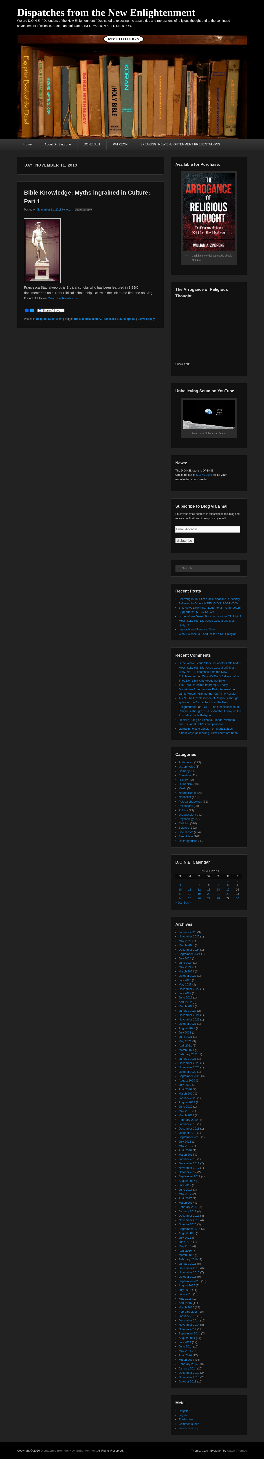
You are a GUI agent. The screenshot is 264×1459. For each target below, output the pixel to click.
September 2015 (189, 1281)
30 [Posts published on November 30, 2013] (237, 898)
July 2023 (185, 980)
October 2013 (187, 1381)
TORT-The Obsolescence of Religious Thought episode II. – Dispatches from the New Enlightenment (209, 702)
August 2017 (187, 1181)
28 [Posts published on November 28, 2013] (218, 898)
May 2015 (185, 1298)
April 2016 (185, 1250)
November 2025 (189, 936)
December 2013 (189, 1372)
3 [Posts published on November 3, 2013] (180, 885)
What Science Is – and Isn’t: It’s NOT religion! (208, 634)
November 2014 (189, 1324)
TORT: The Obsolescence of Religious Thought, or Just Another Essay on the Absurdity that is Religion (210, 711)
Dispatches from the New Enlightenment (106, 12)
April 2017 (185, 1198)
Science (184, 827)
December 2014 (189, 1320)
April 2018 (185, 1150)
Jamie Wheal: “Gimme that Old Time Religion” (208, 693)
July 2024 (185, 958)
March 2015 (186, 1307)
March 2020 (186, 1093)
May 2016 (185, 1246)
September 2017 (189, 1176)
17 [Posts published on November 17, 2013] (180, 893)
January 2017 (187, 1211)
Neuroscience (188, 792)
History (183, 779)
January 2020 (187, 1098)
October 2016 (187, 1224)
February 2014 (188, 1364)
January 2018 (187, 1159)
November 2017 (189, 1167)
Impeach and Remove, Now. (197, 629)
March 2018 (186, 1154)
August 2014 (187, 1338)
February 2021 (188, 1054)
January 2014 (187, 1368)
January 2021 (187, 1058)
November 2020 (189, 1067)
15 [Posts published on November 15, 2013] (227, 889)
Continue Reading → (63, 298)
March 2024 (186, 971)
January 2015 (187, 1316)
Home (27, 144)
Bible (77, 318)
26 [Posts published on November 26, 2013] (199, 898)
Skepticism (55, 318)
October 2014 (187, 1329)
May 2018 (185, 1145)
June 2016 (185, 1242)
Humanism (186, 784)
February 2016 (188, 1259)
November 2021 (189, 1019)
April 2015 (185, 1303)
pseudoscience (188, 814)
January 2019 (187, 1124)
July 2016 (185, 1237)
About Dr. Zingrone (57, 144)
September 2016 (189, 1229)
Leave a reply (83, 209)
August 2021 (187, 1028)
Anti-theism (186, 762)
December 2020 (189, 1063)
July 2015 (185, 1290)
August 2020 (187, 1080)
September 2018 (189, 1137)
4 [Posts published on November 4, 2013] (190, 885)
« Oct (178, 902)
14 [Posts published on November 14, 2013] (218, 889)
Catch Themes (237, 1450)
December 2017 (189, 1163)
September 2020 (189, 1076)
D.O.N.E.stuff (204, 474)
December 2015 (189, 1268)
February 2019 (188, 1119)
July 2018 (185, 1141)
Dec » (187, 902)
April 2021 (185, 1045)
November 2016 (189, 1220)
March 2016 (186, 1255)
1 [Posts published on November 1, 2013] (228, 880)
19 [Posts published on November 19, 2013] (199, 893)
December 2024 (189, 949)
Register (184, 1411)
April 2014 (185, 1355)
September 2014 (189, 1333)
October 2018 (187, 1132)
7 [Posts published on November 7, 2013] (218, 885)
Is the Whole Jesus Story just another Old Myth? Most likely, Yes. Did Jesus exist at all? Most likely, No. (210, 621)
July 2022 (185, 993)
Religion (41, 318)
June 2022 (185, 997)
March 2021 (186, 1050)
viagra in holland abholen (195, 728)
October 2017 (187, 1172)
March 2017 (186, 1202)
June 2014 (185, 1346)
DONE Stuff (92, 144)
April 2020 (185, 1089)
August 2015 (187, 1285)
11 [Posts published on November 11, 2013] (189, 889)
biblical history (91, 318)
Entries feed (186, 1419)
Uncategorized (188, 840)
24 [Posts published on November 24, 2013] (180, 898)
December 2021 (189, 1015)
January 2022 (187, 1010)
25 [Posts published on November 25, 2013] (189, 898)
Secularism (186, 832)
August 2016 (187, 1233)
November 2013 (189, 1377)
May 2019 (185, 1111)
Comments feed (189, 1424)
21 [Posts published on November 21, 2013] (218, 893)
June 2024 (185, 962)
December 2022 (189, 989)
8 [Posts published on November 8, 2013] (228, 885)
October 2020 (187, 1071)
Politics (183, 810)
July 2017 (185, 1185)
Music (182, 788)
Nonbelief (185, 797)
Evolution (185, 775)
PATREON (120, 144)
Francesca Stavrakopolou (119, 318)
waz (68, 209)
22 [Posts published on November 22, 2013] (227, 893)
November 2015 (189, 1272)
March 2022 (186, 1006)
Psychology (186, 819)
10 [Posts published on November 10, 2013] (180, 889)
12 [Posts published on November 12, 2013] (199, 889)
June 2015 (185, 1294)
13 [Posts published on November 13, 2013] (208, 889)
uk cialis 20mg (188, 720)
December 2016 (189, 1215)
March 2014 (186, 1359)
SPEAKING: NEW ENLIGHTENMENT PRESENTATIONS (180, 144)
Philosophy (186, 805)
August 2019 (187, 1102)
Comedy (184, 771)
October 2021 (187, 1023)
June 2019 (185, 1106)
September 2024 (189, 954)
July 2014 (185, 1342)
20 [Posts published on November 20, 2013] (208, 893)
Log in (183, 1415)
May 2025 (185, 941)
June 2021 (185, 1036)
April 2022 (185, 1002)
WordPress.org (188, 1428)
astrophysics (187, 766)
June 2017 (185, 1189)
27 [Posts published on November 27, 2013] (208, 898)
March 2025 (186, 945)
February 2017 (188, 1207)
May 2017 (185, 1194)
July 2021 (185, 1032)
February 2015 (188, 1311)
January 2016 (187, 1263)
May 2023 (185, 984)
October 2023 (187, 975)
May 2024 (185, 967)
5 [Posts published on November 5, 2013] (199, 885)
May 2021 (185, 1041)
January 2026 (187, 932)
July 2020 (185, 1084)
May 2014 (185, 1351)
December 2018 (189, 1128)
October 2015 (187, 1276)
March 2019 (186, 1115)
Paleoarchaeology (190, 801)
